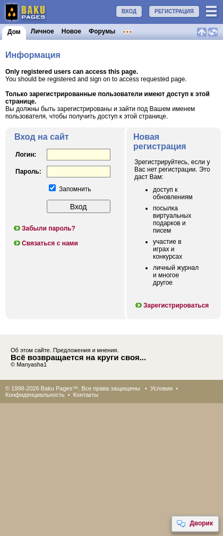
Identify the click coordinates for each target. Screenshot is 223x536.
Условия (161, 388)
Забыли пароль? (44, 228)
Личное (42, 31)
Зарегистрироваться (171, 305)
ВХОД (129, 11)
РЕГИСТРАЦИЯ (174, 11)
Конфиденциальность (35, 395)
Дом (14, 32)
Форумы (102, 31)
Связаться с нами (45, 243)
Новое (71, 31)
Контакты (86, 395)
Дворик (194, 524)
